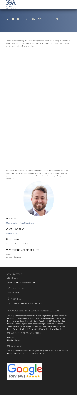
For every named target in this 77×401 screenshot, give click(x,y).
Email (12, 218)
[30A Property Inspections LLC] (32, 4)
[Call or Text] (7, 229)
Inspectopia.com (38, 353)
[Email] (7, 218)
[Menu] (68, 5)
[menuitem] (68, 5)
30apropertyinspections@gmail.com (20, 223)
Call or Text (17, 229)
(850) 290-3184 (11, 233)
